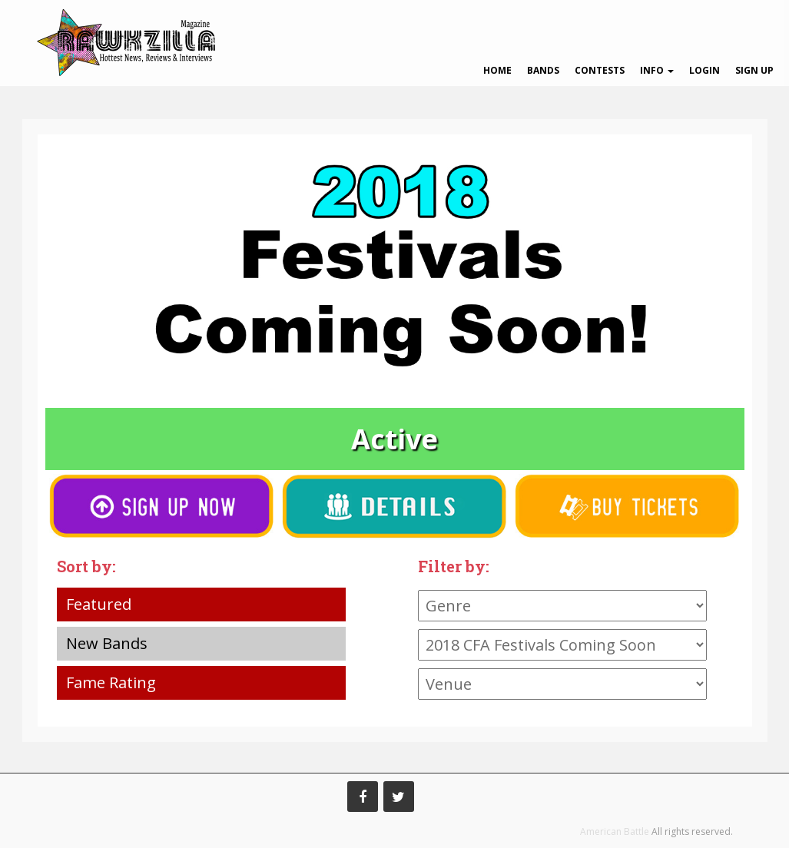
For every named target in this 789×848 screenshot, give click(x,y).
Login (704, 70)
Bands (543, 70)
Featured (98, 604)
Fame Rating (111, 682)
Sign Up (754, 70)
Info (657, 70)
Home (497, 70)
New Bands (107, 643)
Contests (600, 70)
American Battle (614, 831)
